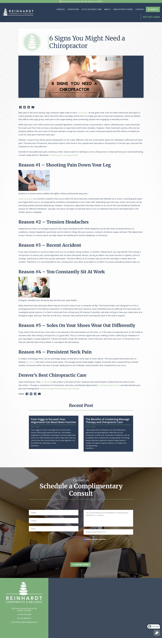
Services (43, 9)
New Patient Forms (106, 9)
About (90, 9)
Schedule (136, 9)
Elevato (58, 635)
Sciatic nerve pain (26, 192)
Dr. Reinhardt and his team (110, 379)
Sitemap (146, 634)
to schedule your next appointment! (65, 148)
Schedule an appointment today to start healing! (62, 382)
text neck (31, 355)
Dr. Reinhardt (47, 375)
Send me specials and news (95, 533)
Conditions (56, 9)
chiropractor (83, 106)
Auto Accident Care (74, 9)
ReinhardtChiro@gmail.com (26, 615)
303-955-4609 (26, 607)
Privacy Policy (135, 634)
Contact (122, 9)
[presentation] (99, 541)
